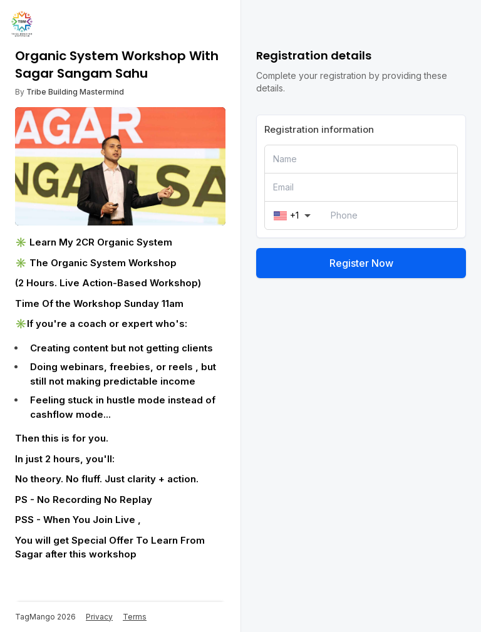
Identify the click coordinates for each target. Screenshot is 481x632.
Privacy (99, 616)
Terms (135, 616)
